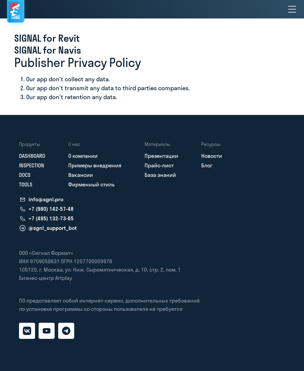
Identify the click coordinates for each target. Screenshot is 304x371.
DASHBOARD (32, 155)
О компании (83, 155)
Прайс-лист (159, 165)
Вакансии (80, 175)
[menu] (292, 9)
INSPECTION (31, 165)
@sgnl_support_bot (52, 228)
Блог (207, 165)
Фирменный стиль (91, 184)
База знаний (160, 175)
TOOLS (25, 184)
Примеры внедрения (94, 165)
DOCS (25, 175)
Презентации (161, 155)
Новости (211, 155)
